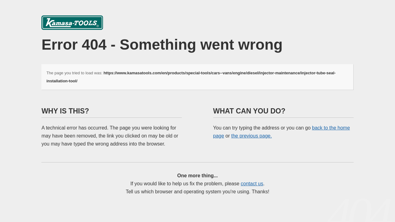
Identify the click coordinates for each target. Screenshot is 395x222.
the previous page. (251, 135)
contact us (252, 183)
